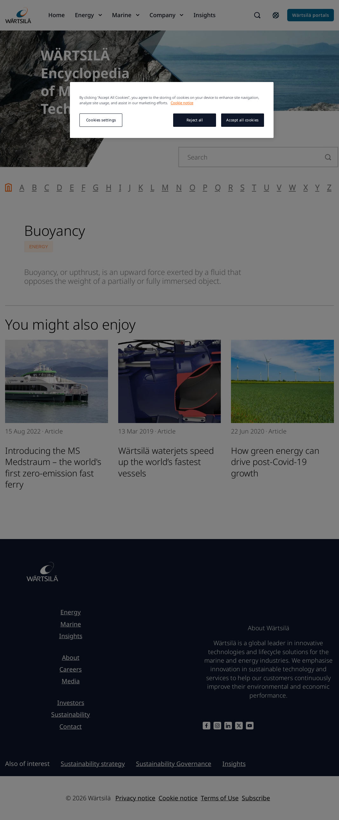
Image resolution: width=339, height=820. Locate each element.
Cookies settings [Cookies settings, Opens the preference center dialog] (101, 120)
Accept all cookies (242, 120)
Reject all (194, 120)
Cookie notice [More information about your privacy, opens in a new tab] (182, 102)
